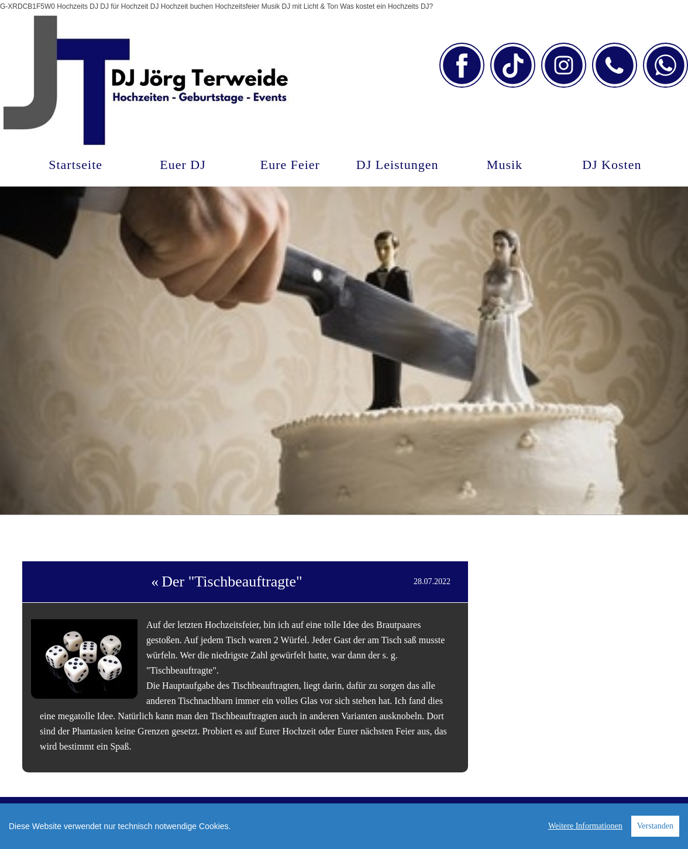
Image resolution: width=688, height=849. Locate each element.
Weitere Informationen (585, 826)
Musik (504, 164)
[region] (344, 826)
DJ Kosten (611, 164)
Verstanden (655, 826)
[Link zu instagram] (563, 65)
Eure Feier (290, 164)
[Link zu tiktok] (512, 65)
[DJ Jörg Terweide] (147, 85)
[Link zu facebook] (461, 65)
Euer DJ (182, 164)
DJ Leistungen (397, 164)
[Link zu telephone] (614, 65)
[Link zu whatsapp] (665, 65)
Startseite (75, 164)
